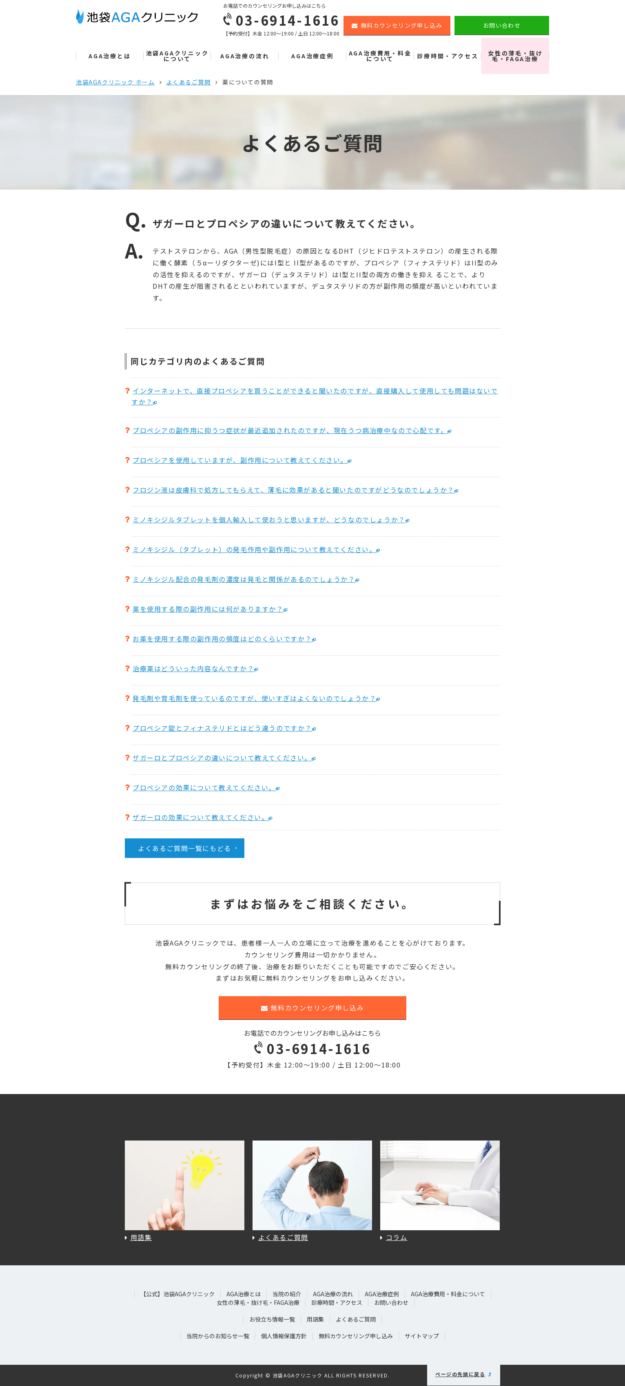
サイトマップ (422, 1336)
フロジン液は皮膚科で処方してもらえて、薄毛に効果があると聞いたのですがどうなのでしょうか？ (293, 490)
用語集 (315, 1319)
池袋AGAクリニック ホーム (115, 82)
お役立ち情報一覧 (272, 1319)
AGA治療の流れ (244, 56)
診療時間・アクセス (447, 56)
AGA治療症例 (312, 56)
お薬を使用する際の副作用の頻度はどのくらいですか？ (222, 638)
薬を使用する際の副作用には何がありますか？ (208, 609)
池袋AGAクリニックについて (177, 56)
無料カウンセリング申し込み (397, 25)
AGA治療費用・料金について (380, 56)
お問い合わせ (502, 25)
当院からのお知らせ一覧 (217, 1336)
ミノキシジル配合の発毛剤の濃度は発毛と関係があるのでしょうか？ (244, 579)
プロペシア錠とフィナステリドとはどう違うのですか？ (222, 728)
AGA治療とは (110, 56)
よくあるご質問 (188, 82)
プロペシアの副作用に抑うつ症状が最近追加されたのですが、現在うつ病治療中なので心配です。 (290, 430)
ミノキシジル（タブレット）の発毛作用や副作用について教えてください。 (254, 549)
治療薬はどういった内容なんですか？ (193, 668)
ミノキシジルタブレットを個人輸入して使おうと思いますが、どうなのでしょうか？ (269, 519)
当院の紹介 (287, 1294)
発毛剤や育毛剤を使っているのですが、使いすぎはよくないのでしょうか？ (254, 698)
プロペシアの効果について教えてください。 (204, 787)
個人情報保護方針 (284, 1336)
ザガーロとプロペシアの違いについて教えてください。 (222, 758)
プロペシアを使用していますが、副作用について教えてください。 (240, 460)
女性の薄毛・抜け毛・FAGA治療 (515, 56)
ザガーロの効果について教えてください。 (200, 817)
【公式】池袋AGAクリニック (177, 1294)
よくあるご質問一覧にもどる (184, 848)
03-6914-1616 (312, 1048)
